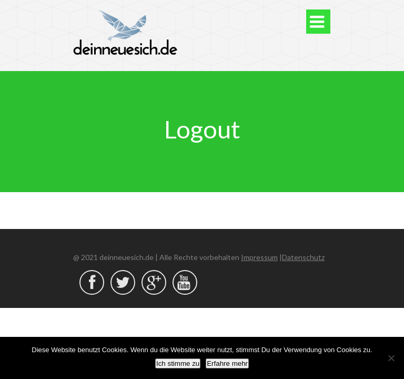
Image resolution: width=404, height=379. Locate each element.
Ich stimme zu (177, 363)
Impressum (259, 257)
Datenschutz (303, 257)
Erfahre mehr (227, 363)
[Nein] (391, 358)
